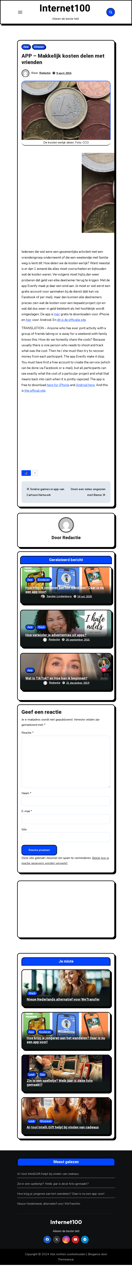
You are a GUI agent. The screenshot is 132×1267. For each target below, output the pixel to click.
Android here (85, 387)
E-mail (26, 813)
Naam (26, 795)
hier (57, 316)
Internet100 (65, 9)
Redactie (44, 75)
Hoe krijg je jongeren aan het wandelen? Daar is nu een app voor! (64, 592)
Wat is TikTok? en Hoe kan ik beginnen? (56, 680)
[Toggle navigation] (20, 13)
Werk (41, 629)
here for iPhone (58, 387)
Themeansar (66, 1261)
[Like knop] (26, 475)
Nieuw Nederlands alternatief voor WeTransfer (63, 1001)
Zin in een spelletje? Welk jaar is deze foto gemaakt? (60, 1085)
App (26, 49)
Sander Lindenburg (56, 598)
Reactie (27, 735)
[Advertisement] (66, 912)
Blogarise (94, 1256)
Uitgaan (39, 49)
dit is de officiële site (71, 322)
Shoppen (46, 1123)
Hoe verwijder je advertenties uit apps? (55, 637)
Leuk (32, 1076)
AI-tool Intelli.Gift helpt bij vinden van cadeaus (63, 1129)
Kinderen (44, 581)
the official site (34, 393)
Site (24, 831)
